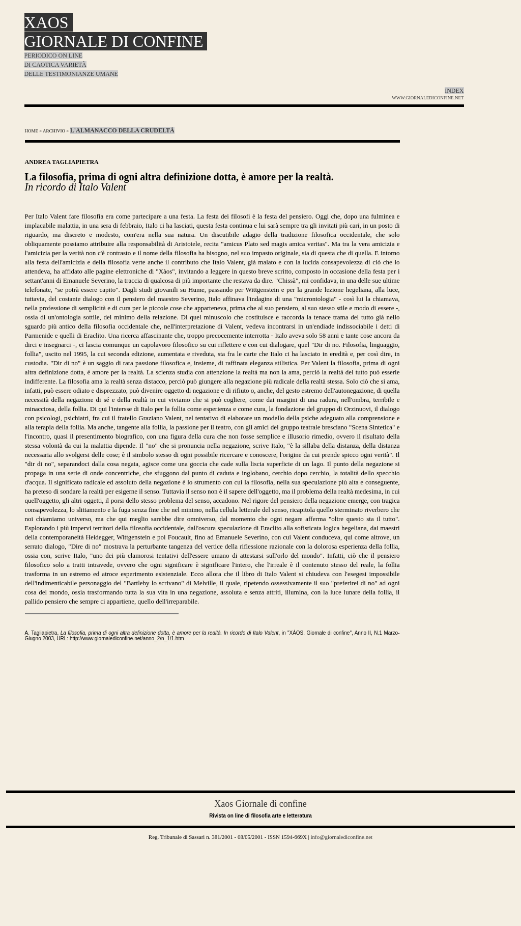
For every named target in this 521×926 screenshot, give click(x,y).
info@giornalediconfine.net (340, 837)
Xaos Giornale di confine (260, 804)
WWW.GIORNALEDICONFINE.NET (428, 97)
